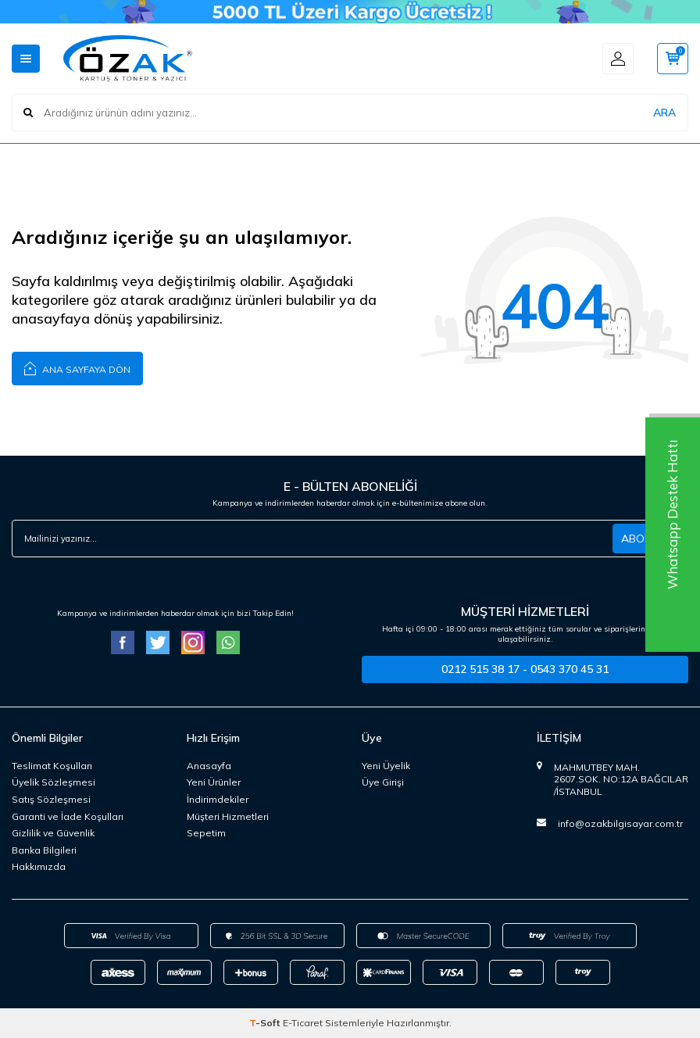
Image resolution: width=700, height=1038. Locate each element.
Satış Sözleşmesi (51, 799)
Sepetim (206, 833)
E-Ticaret (303, 1023)
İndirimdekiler (217, 799)
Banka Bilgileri (44, 850)
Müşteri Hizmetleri (228, 816)
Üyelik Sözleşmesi (53, 782)
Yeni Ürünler (214, 782)
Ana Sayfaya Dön (77, 368)
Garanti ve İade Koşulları (67, 816)
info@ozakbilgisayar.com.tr (620, 823)
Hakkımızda (39, 866)
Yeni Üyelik (386, 765)
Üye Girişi (383, 782)
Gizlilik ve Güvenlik (53, 833)
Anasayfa (209, 765)
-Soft (266, 1023)
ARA (664, 113)
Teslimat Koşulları (52, 765)
